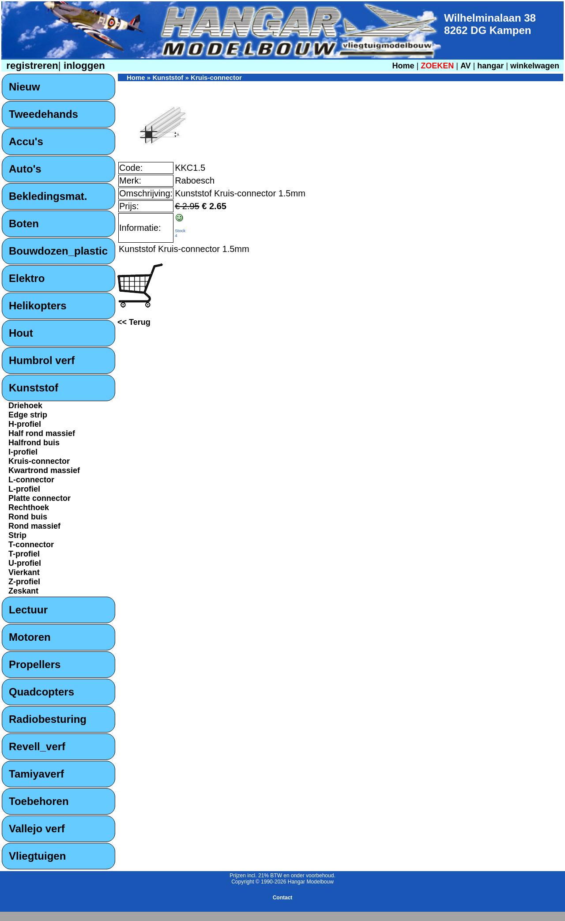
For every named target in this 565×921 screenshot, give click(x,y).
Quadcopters (41, 692)
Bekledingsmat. (48, 196)
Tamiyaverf (36, 774)
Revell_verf (37, 746)
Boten (24, 223)
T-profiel (24, 553)
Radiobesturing (48, 719)
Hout (21, 333)
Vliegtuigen (37, 856)
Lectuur (28, 610)
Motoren (30, 637)
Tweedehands (43, 114)
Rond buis (27, 516)
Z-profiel (24, 581)
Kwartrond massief (44, 470)
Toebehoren (39, 801)
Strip (17, 535)
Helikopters (38, 306)
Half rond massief (41, 433)
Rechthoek (28, 507)
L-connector (31, 479)
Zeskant (23, 590)
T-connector (31, 544)
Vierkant (24, 572)
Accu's (26, 141)
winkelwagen (534, 65)
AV (466, 65)
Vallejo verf (37, 829)
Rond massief (34, 526)
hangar (490, 65)
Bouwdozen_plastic (58, 251)
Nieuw (24, 87)
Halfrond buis (34, 442)
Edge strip (27, 414)
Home (403, 65)
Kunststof (33, 388)
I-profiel (23, 451)
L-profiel (24, 489)
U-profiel (24, 563)
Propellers (34, 664)
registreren (31, 65)
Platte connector (39, 498)
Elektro (27, 278)
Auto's (25, 169)
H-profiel (24, 424)
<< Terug (134, 322)
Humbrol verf (42, 360)
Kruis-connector (39, 461)
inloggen (83, 65)
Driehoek (25, 405)
